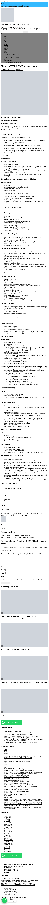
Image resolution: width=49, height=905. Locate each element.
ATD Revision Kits (13, 57)
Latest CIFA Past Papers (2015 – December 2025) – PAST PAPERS (23, 806)
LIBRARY (7, 59)
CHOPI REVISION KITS (11, 54)
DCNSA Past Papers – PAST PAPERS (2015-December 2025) (21, 740)
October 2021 (8, 845)
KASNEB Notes (9, 515)
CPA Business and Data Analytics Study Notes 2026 (15, 6)
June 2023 (7, 831)
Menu (2, 34)
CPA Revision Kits (13, 56)
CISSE (6, 46)
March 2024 (7, 824)
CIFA (5, 38)
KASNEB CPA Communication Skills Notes (16, 779)
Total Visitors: (8, 896)
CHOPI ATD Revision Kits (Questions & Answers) (18, 736)
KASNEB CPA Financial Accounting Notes (16, 784)
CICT (5, 53)
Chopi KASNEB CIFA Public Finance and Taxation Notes (17, 537)
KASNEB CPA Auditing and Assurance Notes (17, 777)
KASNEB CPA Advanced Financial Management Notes (20, 772)
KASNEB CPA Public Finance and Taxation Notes (18, 791)
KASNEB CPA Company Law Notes (14, 780)
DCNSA (6, 51)
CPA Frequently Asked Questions (13, 733)
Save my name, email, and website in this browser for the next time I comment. (25, 582)
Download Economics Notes (12, 207)
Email (3, 575)
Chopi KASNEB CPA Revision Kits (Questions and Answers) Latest (23, 741)
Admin (21, 70)
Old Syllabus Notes (9, 810)
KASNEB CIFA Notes (7, 514)
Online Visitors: (8, 890)
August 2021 (7, 848)
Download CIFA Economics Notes (11, 117)
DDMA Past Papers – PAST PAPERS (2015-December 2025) (21, 738)
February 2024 (8, 826)
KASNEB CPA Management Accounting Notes (17, 790)
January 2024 (8, 827)
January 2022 (8, 840)
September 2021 (8, 847)
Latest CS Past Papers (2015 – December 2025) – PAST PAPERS (22, 809)
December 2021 (8, 842)
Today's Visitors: (9, 893)
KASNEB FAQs (8, 795)
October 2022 (8, 834)
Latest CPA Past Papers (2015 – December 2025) (18, 618)
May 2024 (7, 821)
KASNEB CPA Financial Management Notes (17, 785)
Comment (4, 569)
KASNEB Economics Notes (22, 514)
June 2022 (7, 835)
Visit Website (4, 528)
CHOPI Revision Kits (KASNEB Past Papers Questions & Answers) (23, 758)
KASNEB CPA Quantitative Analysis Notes (16, 793)
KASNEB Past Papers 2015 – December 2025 (17, 651)
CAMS (6, 45)
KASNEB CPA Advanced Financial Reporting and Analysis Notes (23, 774)
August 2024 (7, 820)
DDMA (6, 49)
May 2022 (7, 837)
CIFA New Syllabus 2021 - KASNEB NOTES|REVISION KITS (28, 547)
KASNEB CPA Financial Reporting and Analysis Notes (20, 787)
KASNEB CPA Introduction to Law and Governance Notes (21, 788)
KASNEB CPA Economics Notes (13, 782)
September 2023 (8, 829)
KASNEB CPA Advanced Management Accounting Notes (20, 776)
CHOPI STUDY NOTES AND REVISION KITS (18, 760)
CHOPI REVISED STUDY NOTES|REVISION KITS (16, 24)
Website (3, 578)
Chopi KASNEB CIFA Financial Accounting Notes (15, 535)
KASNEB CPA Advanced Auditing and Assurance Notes (20, 771)
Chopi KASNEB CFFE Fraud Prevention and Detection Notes (21, 744)
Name (3, 572)
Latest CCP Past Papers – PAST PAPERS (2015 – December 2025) (23, 804)
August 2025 (7, 818)
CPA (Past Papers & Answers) (12, 62)
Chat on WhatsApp (13, 725)
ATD (5, 41)
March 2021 (7, 853)
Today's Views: (8, 892)
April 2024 (7, 823)
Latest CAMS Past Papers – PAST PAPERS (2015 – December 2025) (23, 803)
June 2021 (7, 850)
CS (5, 40)
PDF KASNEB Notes (21, 515)
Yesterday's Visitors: (10, 895)
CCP (5, 43)
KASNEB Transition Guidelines (13, 868)
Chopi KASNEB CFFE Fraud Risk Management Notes (19, 743)
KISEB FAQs (8, 799)
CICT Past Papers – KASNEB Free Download (17, 763)
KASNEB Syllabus (9, 798)
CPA (5, 37)
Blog (5, 753)
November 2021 (8, 843)
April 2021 (7, 851)
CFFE (6, 48)
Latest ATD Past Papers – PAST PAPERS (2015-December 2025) (24, 685)
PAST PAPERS (8, 61)
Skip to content (5, 1)
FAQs (5, 769)
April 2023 (7, 832)
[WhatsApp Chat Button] (4, 900)
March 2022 (7, 839)
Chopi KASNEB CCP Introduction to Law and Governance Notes (22, 735)
